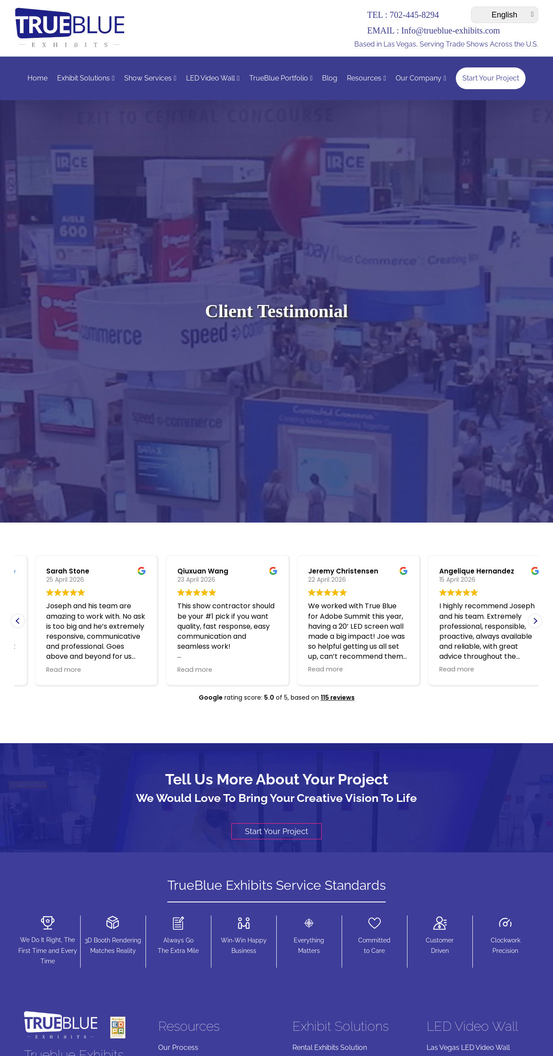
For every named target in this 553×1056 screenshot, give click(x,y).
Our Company (421, 78)
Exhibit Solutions (86, 78)
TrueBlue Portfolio (281, 78)
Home (37, 78)
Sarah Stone (182, 571)
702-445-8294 (414, 15)
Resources (366, 78)
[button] (535, 620)
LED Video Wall (213, 78)
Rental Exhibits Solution (329, 1047)
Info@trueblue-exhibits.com (450, 30)
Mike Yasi (45, 571)
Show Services (150, 78)
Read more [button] (46, 669)
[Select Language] (504, 15)
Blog (329, 78)
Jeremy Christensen (457, 571)
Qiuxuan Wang (317, 571)
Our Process (178, 1047)
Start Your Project (490, 78)
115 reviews (338, 697)
